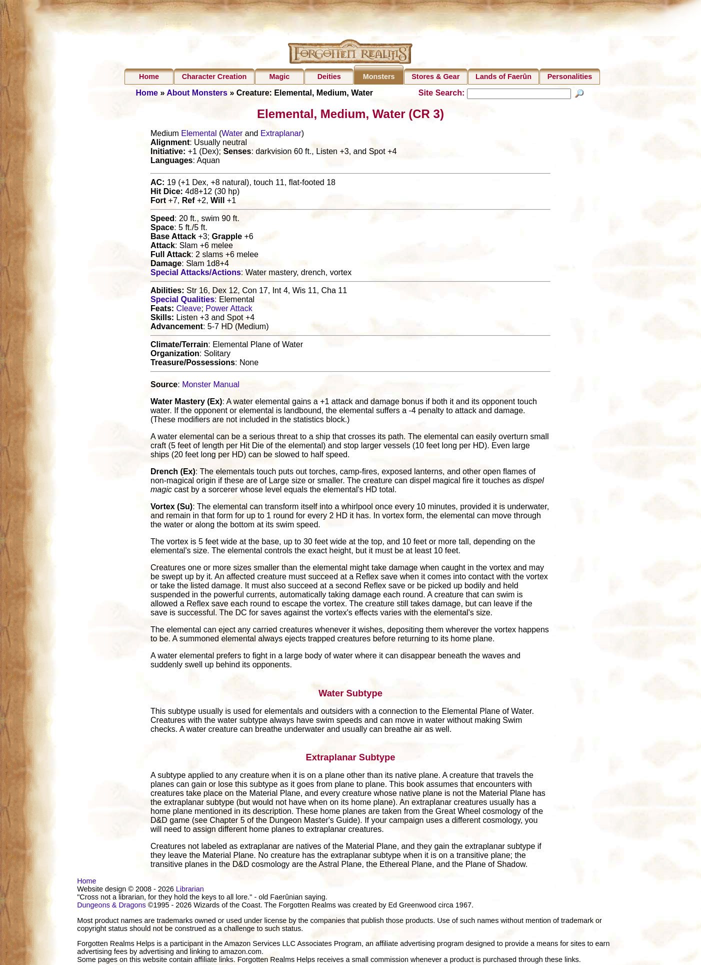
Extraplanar (281, 135)
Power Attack (229, 310)
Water (232, 135)
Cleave (189, 310)
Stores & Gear (436, 77)
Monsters (379, 77)
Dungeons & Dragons (111, 906)
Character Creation (214, 77)
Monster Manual (211, 386)
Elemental (198, 135)
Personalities (570, 77)
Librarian (190, 890)
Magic (279, 77)
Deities (329, 77)
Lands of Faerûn (504, 77)
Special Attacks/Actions (195, 274)
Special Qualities (182, 301)
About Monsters (197, 93)
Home (149, 77)
